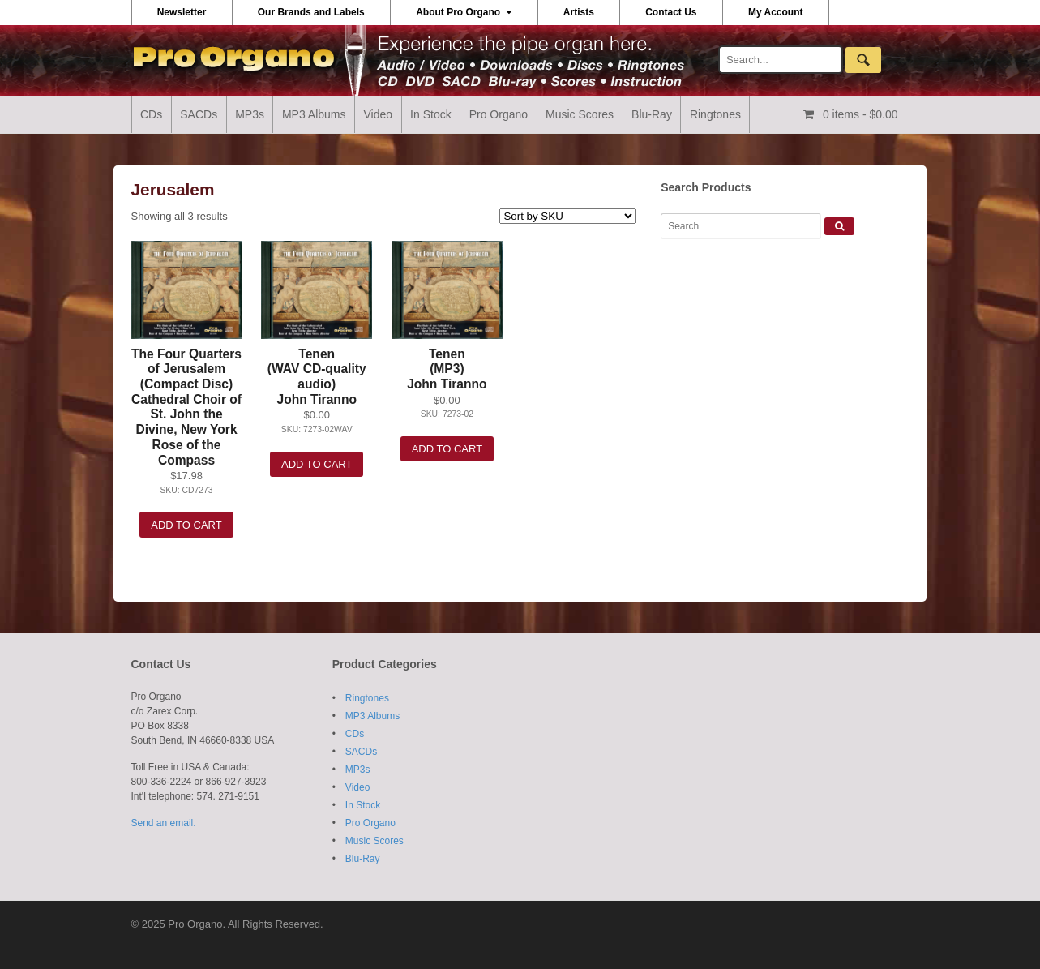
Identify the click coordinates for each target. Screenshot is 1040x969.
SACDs (198, 114)
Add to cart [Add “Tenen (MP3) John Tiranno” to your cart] (447, 449)
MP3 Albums (314, 114)
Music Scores (580, 114)
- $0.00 (859, 114)
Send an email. (163, 823)
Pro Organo (498, 114)
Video (378, 114)
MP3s (249, 114)
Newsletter (182, 12)
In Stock (431, 114)
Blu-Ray (651, 114)
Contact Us (670, 12)
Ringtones (715, 114)
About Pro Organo (458, 12)
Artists (578, 12)
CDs (151, 114)
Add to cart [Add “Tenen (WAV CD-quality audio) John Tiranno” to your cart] (316, 464)
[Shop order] (567, 216)
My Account (775, 12)
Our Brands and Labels (311, 12)
